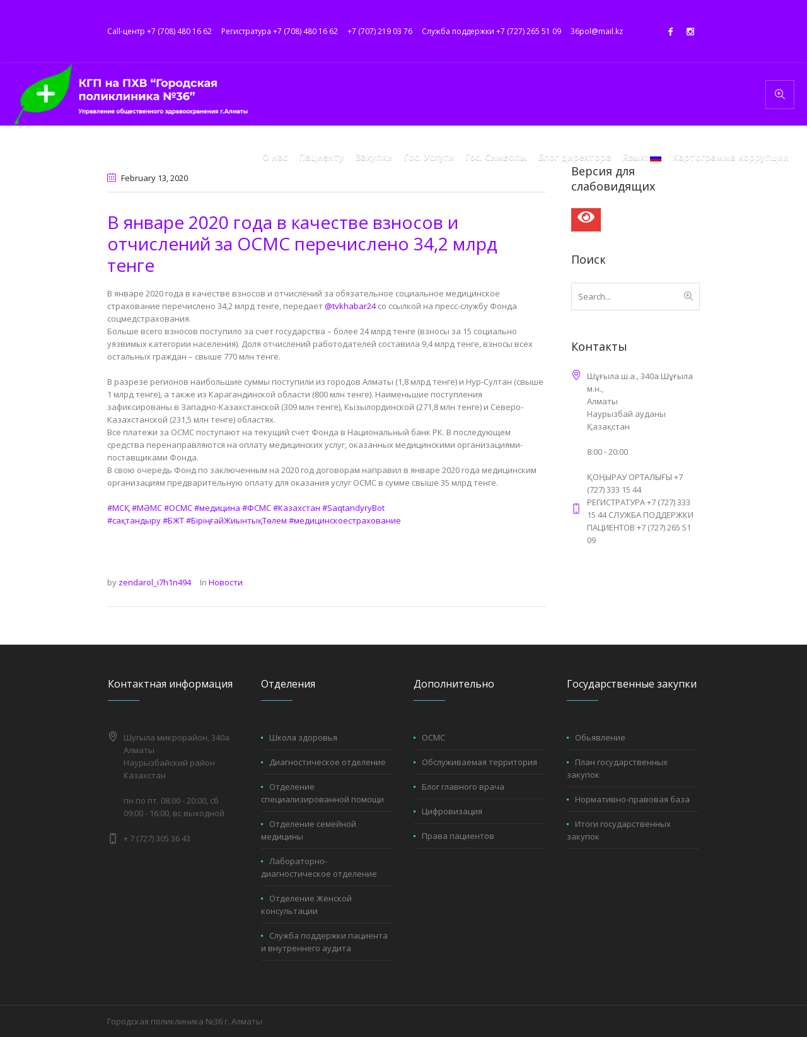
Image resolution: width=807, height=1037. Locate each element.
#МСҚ (118, 507)
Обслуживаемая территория (479, 762)
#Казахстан (296, 507)
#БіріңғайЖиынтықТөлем (236, 520)
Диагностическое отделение (327, 762)
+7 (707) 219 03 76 (379, 31)
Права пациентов (458, 835)
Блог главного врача (463, 786)
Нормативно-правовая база (632, 799)
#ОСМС (178, 507)
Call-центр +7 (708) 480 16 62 (159, 31)
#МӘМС (147, 507)
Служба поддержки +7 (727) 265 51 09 (491, 31)
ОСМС (433, 737)
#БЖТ (173, 520)
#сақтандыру (134, 520)
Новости (226, 582)
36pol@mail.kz (597, 31)
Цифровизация (452, 811)
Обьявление (600, 737)
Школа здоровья (303, 737)
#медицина (217, 507)
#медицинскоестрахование (345, 520)
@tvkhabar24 (350, 306)
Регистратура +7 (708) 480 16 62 (279, 31)
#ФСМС (256, 507)
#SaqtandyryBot (353, 507)
